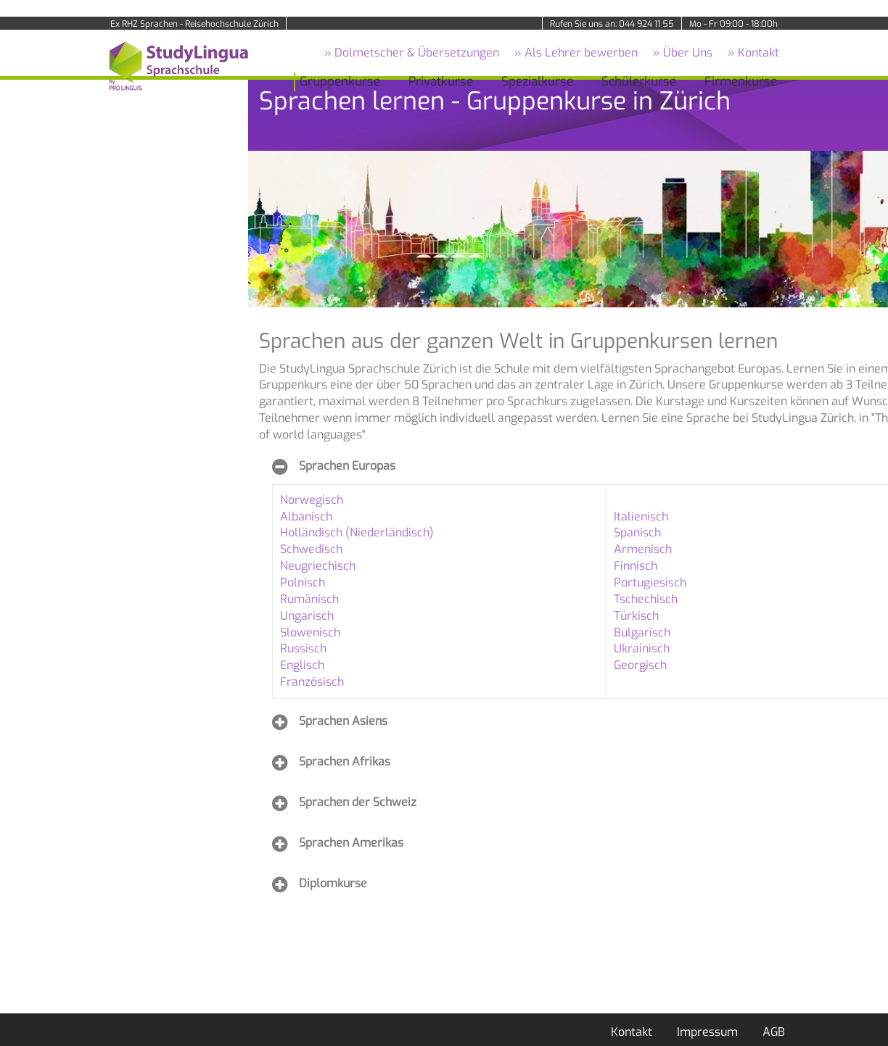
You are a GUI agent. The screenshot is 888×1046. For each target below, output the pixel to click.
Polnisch (302, 582)
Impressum (707, 1031)
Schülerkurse (638, 81)
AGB (773, 1031)
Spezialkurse (537, 81)
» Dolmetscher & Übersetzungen (411, 52)
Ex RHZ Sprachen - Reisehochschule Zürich (194, 24)
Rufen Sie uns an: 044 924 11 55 (612, 24)
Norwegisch (311, 499)
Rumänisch (309, 599)
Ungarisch (307, 615)
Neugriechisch (317, 565)
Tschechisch (646, 599)
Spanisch (637, 532)
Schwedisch (311, 549)
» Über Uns (682, 52)
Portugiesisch (650, 582)
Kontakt (631, 1031)
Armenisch (643, 549)
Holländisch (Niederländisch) (357, 532)
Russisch (303, 648)
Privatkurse (440, 81)
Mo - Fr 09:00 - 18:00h (733, 24)
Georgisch (640, 665)
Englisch (302, 665)
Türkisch (636, 615)
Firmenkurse (740, 81)
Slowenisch (310, 632)
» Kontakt (753, 52)
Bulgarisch (642, 632)
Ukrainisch (642, 648)
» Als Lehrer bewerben (576, 52)
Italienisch (641, 516)
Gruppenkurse (340, 81)
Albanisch (306, 516)
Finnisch (635, 565)
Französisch (312, 681)
